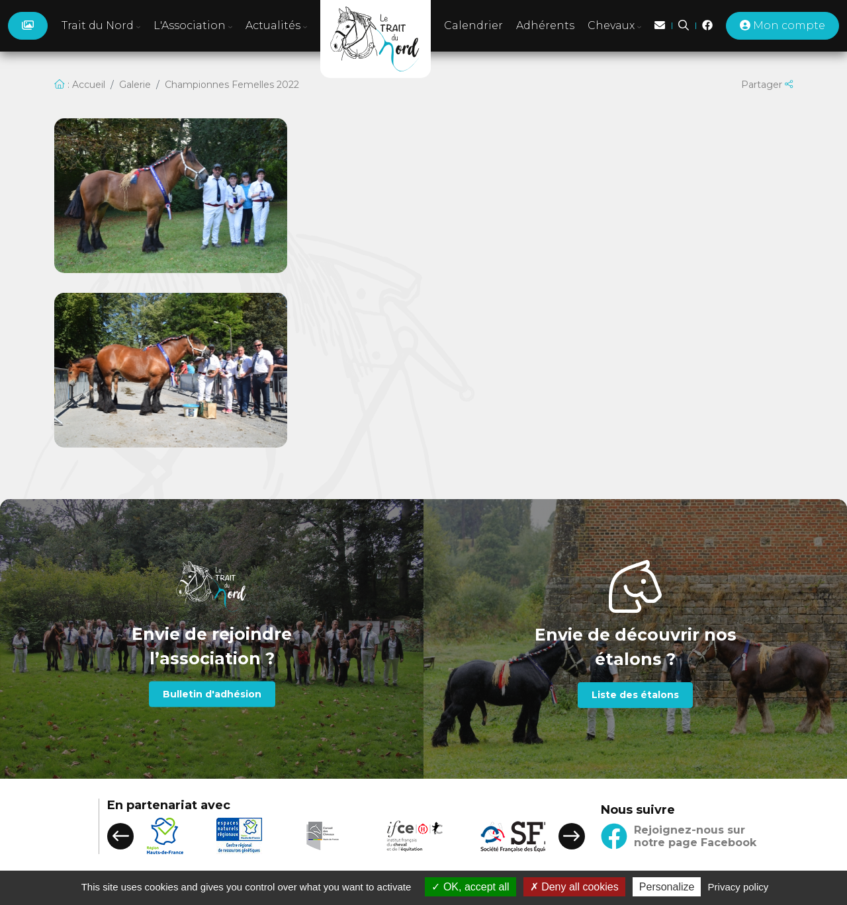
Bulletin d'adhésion (212, 693)
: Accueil (79, 85)
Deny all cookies (574, 886)
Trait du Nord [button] (101, 25)
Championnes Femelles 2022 (232, 85)
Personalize (667, 886)
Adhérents (545, 25)
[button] (120, 836)
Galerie (135, 85)
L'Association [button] (193, 25)
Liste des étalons (635, 695)
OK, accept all (470, 886)
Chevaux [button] (614, 25)
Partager (767, 85)
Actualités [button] (276, 25)
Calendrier (473, 25)
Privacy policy (738, 886)
